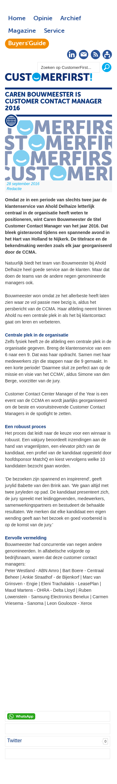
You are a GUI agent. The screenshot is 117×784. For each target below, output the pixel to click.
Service (54, 31)
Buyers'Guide (27, 44)
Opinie (42, 19)
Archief (70, 19)
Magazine (22, 31)
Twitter (14, 740)
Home (17, 19)
